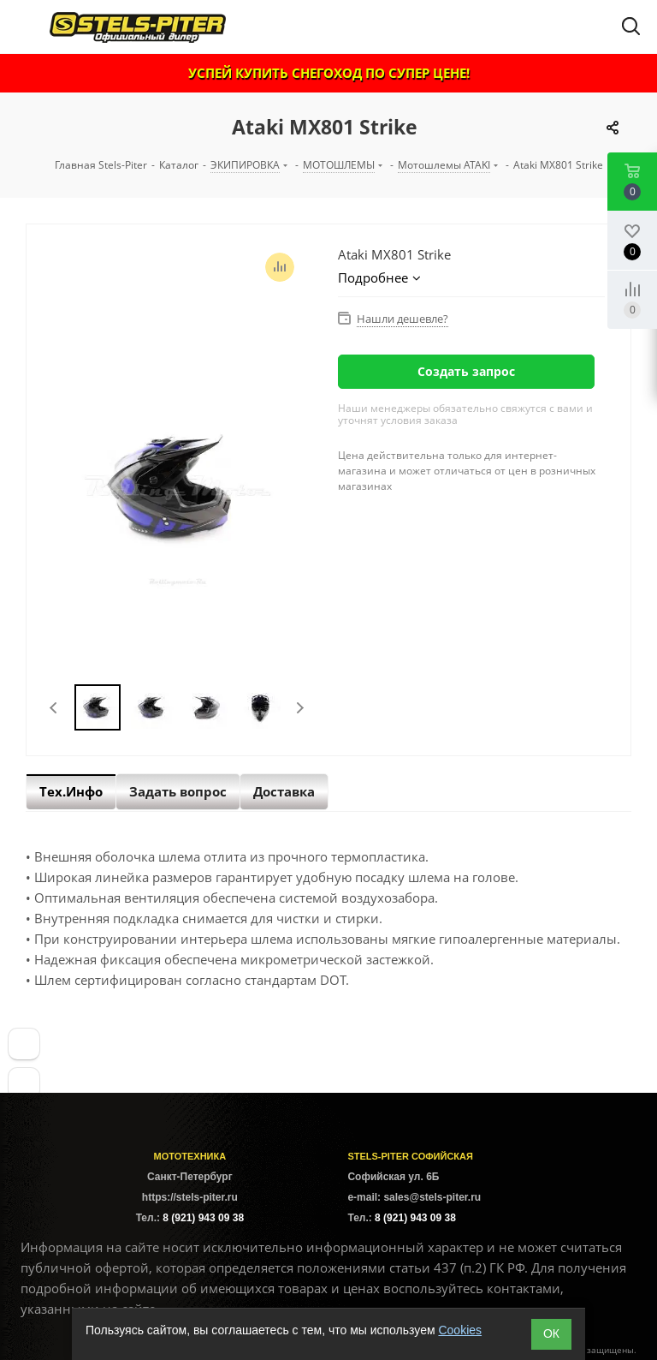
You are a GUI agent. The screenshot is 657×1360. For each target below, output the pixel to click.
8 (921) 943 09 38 (203, 1218)
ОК (551, 1333)
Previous (54, 707)
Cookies (460, 1330)
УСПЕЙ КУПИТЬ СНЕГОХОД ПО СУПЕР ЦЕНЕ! (329, 72)
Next (299, 707)
